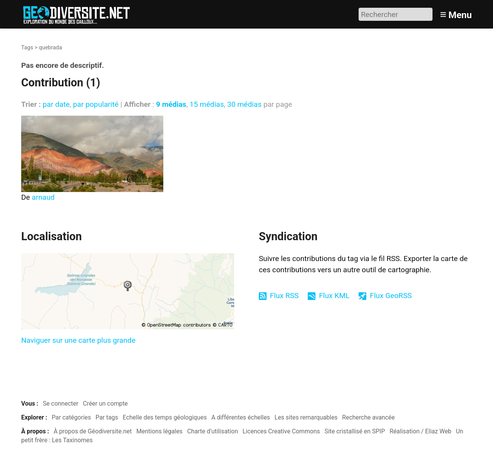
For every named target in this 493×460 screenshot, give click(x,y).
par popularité (95, 104)
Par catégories (71, 417)
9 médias (171, 104)
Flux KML (334, 295)
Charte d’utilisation (212, 431)
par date (56, 104)
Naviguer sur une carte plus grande (78, 340)
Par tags (107, 417)
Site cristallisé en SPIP (355, 431)
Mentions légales (159, 431)
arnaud (43, 197)
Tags (27, 47)
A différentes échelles (240, 417)
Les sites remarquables (306, 417)
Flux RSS (284, 295)
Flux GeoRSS (391, 295)
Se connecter (60, 403)
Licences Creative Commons (281, 431)
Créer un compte (105, 403)
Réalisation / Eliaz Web (420, 431)
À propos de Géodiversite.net (93, 431)
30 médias (244, 104)
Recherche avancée (368, 417)
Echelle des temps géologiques (165, 417)
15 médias (206, 104)
